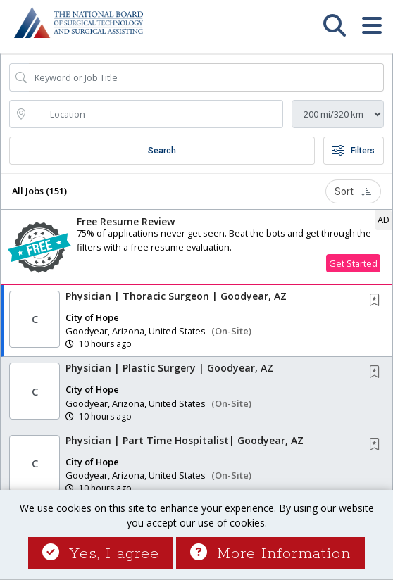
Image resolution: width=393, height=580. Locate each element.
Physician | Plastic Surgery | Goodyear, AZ (169, 367)
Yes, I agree (100, 553)
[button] (371, 32)
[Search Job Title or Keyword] (206, 77)
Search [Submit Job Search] (162, 151)
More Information (270, 553)
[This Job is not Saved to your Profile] (377, 301)
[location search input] (156, 114)
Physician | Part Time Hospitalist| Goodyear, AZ (185, 440)
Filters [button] (353, 150)
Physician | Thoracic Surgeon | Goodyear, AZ (176, 296)
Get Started (353, 263)
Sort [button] (353, 191)
